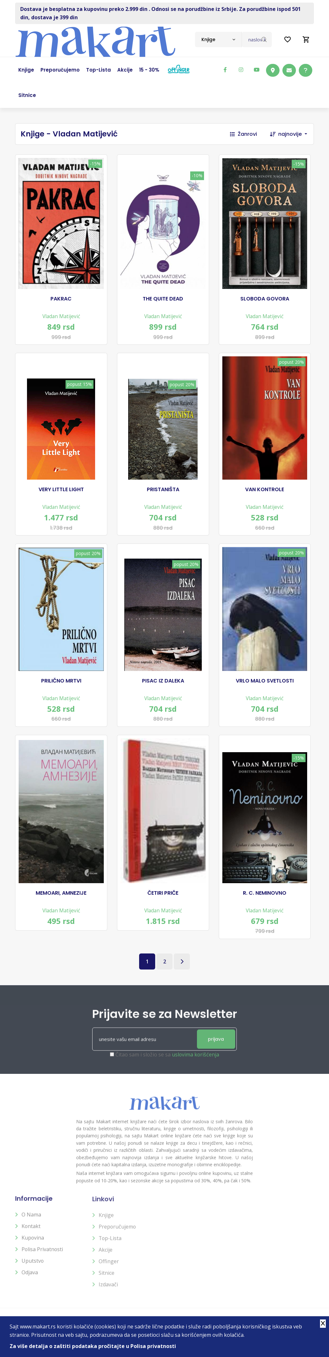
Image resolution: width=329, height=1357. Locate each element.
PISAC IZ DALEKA (163, 680)
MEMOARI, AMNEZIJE (61, 892)
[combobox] (218, 39)
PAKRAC (61, 298)
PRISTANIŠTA (163, 489)
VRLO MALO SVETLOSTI (265, 680)
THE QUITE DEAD (163, 298)
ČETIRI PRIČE (162, 892)
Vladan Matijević (61, 316)
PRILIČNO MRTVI (61, 680)
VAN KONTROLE (264, 489)
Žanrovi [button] (243, 134)
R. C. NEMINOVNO (264, 892)
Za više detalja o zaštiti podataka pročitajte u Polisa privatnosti (93, 1346)
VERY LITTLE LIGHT (61, 489)
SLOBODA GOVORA (264, 298)
